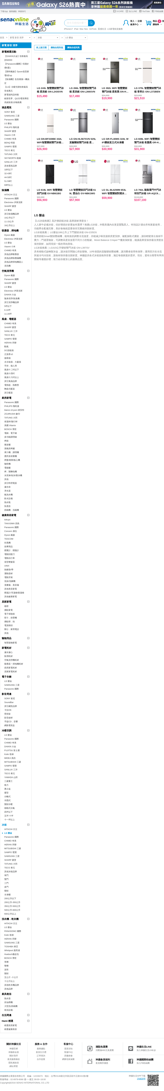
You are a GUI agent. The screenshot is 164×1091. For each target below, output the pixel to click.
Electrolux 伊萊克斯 (13, 202)
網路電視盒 (9, 725)
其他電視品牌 (10, 166)
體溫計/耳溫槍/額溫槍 (14, 592)
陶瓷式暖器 (9, 389)
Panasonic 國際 (11, 119)
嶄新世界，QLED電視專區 (16, 98)
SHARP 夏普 (10, 131)
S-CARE (118, 11)
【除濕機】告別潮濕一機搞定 (16, 81)
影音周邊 (6, 694)
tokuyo (7, 519)
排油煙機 (8, 1002)
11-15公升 (9, 221)
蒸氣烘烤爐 (9, 448)
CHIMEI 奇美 (10, 139)
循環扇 (7, 358)
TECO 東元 (9, 150)
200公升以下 (10, 898)
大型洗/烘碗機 (10, 1006)
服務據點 (13, 11)
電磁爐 (7, 467)
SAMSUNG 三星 (12, 116)
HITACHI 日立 (10, 194)
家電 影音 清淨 (17, 37)
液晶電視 (6, 107)
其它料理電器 (10, 483)
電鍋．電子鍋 (10, 433)
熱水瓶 (7, 502)
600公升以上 (10, 914)
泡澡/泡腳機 (9, 581)
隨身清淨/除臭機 (12, 298)
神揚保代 (22, 11)
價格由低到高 (73, 47)
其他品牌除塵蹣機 (12, 258)
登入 (132, 21)
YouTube (144, 11)
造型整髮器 (9, 562)
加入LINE (131, 11)
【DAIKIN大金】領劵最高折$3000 (16, 58)
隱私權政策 (13, 1063)
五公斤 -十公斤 (11, 977)
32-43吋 (8, 173)
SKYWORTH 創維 (12, 158)
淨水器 (7, 491)
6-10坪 (7, 310)
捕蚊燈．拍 (9, 621)
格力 (6, 785)
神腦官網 (13, 1048)
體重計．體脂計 (11, 550)
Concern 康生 (10, 531)
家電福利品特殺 (11, 94)
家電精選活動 (9, 51)
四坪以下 (8, 812)
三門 (6, 883)
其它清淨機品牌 (11, 302)
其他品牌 (8, 989)
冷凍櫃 (7, 894)
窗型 (6, 792)
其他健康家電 (10, 596)
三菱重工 (8, 781)
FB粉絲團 (157, 11)
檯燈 (6, 606)
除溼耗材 (8, 656)
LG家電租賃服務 (115, 29)
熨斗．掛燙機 (10, 617)
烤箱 (6, 441)
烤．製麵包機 (10, 471)
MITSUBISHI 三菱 (12, 762)
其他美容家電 (10, 589)
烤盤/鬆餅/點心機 (12, 460)
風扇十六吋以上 (11, 377)
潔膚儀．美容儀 (11, 585)
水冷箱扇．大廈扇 (12, 362)
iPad (76, 29)
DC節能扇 (9, 350)
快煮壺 (7, 506)
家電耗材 (6, 647)
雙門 (6, 879)
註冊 (140, 21)
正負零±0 (8, 354)
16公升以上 (9, 225)
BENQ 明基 (9, 143)
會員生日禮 (41, 1052)
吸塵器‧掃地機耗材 (13, 664)
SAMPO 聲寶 (10, 146)
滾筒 (6, 969)
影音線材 (8, 717)
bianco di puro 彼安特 (14, 410)
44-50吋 (8, 177)
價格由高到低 (57, 47)
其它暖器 (8, 392)
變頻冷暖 (8, 804)
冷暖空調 (6, 730)
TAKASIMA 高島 (11, 523)
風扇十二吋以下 (11, 369)
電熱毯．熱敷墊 (11, 385)
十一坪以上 (9, 819)
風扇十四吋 (9, 373)
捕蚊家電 (8, 610)
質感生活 (102, 29)
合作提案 (41, 1059)
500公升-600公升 (12, 910)
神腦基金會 (13, 1052)
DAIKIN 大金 (10, 294)
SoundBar (9, 702)
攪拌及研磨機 (10, 456)
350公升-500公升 (12, 906)
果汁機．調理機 (11, 452)
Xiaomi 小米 (9, 135)
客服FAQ (68, 1052)
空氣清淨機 (8, 271)
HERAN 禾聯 (10, 342)
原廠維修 (68, 1055)
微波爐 (7, 444)
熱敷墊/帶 (8, 569)
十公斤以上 (9, 981)
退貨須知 (68, 1048)
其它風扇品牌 (10, 381)
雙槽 (6, 966)
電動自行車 (9, 558)
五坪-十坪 (8, 816)
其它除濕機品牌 (11, 214)
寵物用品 (6, 638)
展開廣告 (157, 3)
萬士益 (7, 789)
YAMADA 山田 (11, 777)
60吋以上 (8, 185)
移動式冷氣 (9, 808)
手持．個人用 (10, 366)
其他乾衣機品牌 (11, 985)
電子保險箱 (9, 614)
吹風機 (7, 542)
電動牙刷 (8, 577)
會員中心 (136, 24)
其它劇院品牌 (10, 706)
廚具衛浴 (6, 994)
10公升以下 (9, 218)
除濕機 (5, 190)
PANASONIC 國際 (12, 931)
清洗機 (7, 266)
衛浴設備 (8, 1010)
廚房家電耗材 (10, 667)
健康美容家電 (9, 515)
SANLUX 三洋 (10, 162)
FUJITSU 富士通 (12, 750)
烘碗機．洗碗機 (11, 510)
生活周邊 (6, 1015)
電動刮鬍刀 (9, 554)
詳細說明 (141, 1079)
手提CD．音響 (11, 721)
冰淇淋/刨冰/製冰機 (13, 475)
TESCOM (8, 539)
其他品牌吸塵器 (11, 254)
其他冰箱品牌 (10, 871)
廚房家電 (6, 397)
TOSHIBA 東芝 (11, 946)
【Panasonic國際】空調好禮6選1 (16, 66)
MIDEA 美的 (10, 758)
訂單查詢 (41, 1055)
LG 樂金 (69, 37)
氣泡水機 (8, 494)
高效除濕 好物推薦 (13, 102)
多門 (6, 887)
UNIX (6, 566)
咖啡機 (7, 464)
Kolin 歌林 (9, 754)
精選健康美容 (10, 1029)
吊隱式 (7, 800)
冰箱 (40, 37)
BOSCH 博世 (10, 429)
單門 (6, 875)
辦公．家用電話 (11, 629)
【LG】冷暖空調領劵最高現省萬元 (16, 89)
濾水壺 (7, 487)
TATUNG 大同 (10, 154)
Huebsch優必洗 (11, 954)
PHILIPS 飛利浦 (11, 127)
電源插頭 (8, 625)
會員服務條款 (13, 1059)
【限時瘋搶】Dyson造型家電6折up (16, 73)
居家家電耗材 (10, 671)
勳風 (6, 346)
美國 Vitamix (10, 425)
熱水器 (7, 998)
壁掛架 (7, 714)
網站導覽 (13, 1066)
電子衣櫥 (6, 676)
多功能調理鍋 (10, 437)
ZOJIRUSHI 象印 (12, 414)
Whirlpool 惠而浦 (12, 950)
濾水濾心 (8, 652)
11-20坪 (8, 314)
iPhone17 (68, 29)
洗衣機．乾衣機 (10, 919)
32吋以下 (8, 169)
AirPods (93, 29)
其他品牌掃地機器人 (13, 262)
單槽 (6, 962)
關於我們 (13, 1055)
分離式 (7, 796)
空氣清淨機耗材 (11, 660)
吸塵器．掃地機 (10, 230)
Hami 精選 (7, 1021)
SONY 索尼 (9, 112)
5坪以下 (8, 306)
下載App (4, 11)
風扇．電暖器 (9, 319)
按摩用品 (8, 546)
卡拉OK (8, 710)
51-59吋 (8, 181)
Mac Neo (84, 29)
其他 (6, 479)
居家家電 (6, 601)
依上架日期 (41, 47)
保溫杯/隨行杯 (10, 421)
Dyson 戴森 (9, 235)
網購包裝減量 (68, 1059)
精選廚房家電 (10, 1025)
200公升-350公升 (12, 902)
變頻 (6, 891)
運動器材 (8, 573)
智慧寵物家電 (10, 642)
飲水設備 (8, 498)
